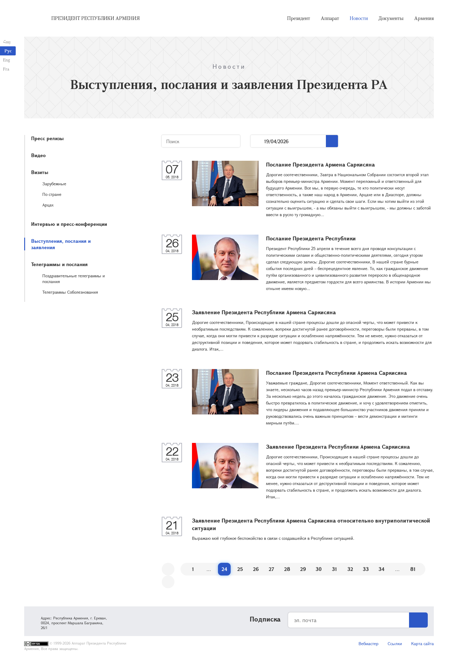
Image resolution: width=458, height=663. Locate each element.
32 (350, 569)
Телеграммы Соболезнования (70, 292)
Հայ (7, 42)
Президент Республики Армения (95, 18)
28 (287, 569)
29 (303, 569)
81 (413, 569)
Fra (6, 69)
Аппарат (330, 18)
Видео (38, 155)
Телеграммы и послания (59, 264)
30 (319, 569)
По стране (51, 194)
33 (366, 569)
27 (271, 569)
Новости (359, 18)
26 (256, 569)
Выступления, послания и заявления (61, 244)
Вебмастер (368, 643)
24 (224, 569)
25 (240, 569)
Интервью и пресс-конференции (69, 224)
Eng (6, 60)
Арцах (48, 205)
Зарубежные (54, 183)
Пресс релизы (47, 138)
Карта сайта (422, 643)
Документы (391, 18)
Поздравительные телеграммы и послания (73, 278)
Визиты (39, 172)
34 (381, 569)
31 (334, 569)
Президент (298, 18)
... (257, 141)
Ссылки (395, 643)
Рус (8, 51)
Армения (424, 18)
